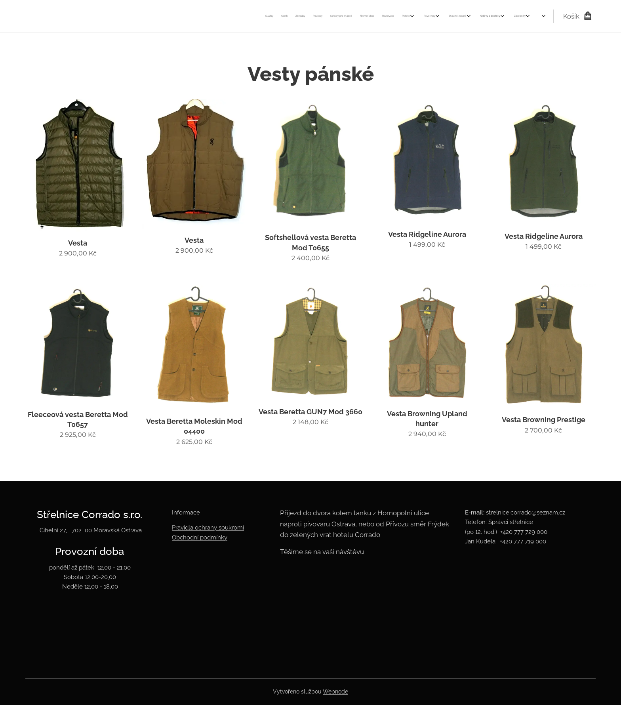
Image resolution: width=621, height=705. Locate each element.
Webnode (335, 691)
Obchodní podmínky (199, 537)
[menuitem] (340, 16)
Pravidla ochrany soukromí (208, 528)
